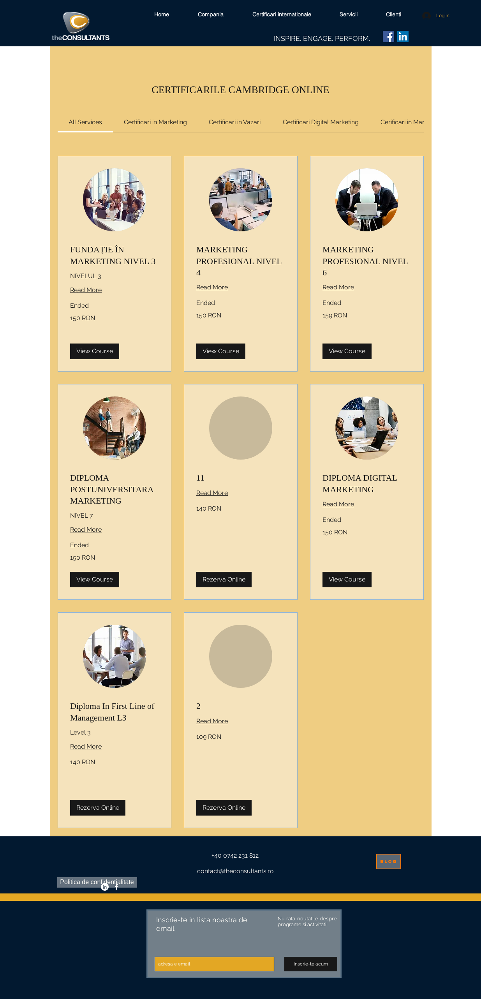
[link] (85, 122)
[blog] (388, 861)
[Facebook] (388, 36)
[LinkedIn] (403, 36)
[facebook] (116, 887)
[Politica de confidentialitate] (97, 882)
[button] (94, 351)
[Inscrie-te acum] (310, 964)
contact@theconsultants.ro (235, 871)
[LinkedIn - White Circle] (105, 887)
